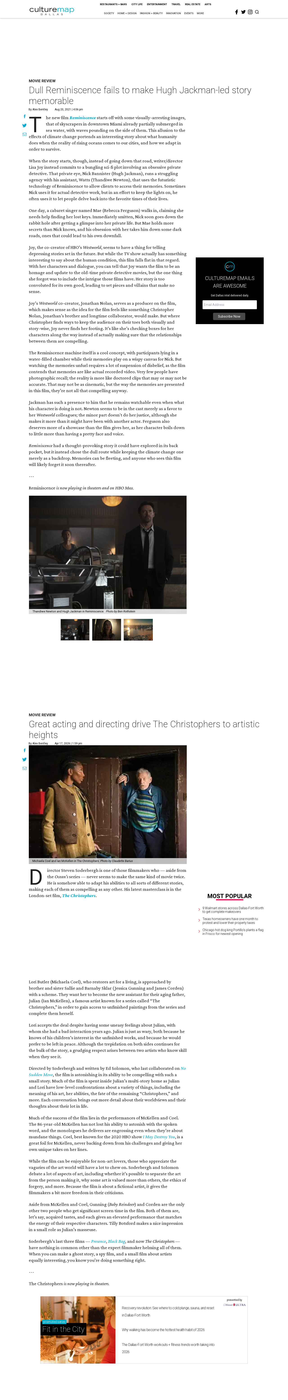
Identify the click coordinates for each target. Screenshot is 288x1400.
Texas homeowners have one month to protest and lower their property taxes (230, 921)
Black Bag (116, 1241)
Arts (208, 4)
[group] (75, 630)
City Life (136, 4)
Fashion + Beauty (151, 13)
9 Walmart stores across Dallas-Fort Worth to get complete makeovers (233, 910)
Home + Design (127, 13)
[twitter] (243, 12)
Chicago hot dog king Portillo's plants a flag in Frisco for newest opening (232, 932)
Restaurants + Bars (113, 4)
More (200, 13)
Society (109, 13)
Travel (175, 4)
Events (189, 13)
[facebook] (236, 12)
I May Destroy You (159, 1136)
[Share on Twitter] (24, 126)
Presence (98, 1241)
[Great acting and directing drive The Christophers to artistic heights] (108, 804)
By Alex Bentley (38, 109)
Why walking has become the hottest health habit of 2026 (163, 1330)
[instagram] (250, 12)
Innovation (173, 13)
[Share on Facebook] (24, 117)
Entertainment (157, 4)
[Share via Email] (24, 135)
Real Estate (192, 4)
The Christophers (79, 895)
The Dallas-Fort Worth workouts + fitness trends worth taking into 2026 (168, 1348)
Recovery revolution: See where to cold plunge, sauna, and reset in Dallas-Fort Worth (168, 1311)
